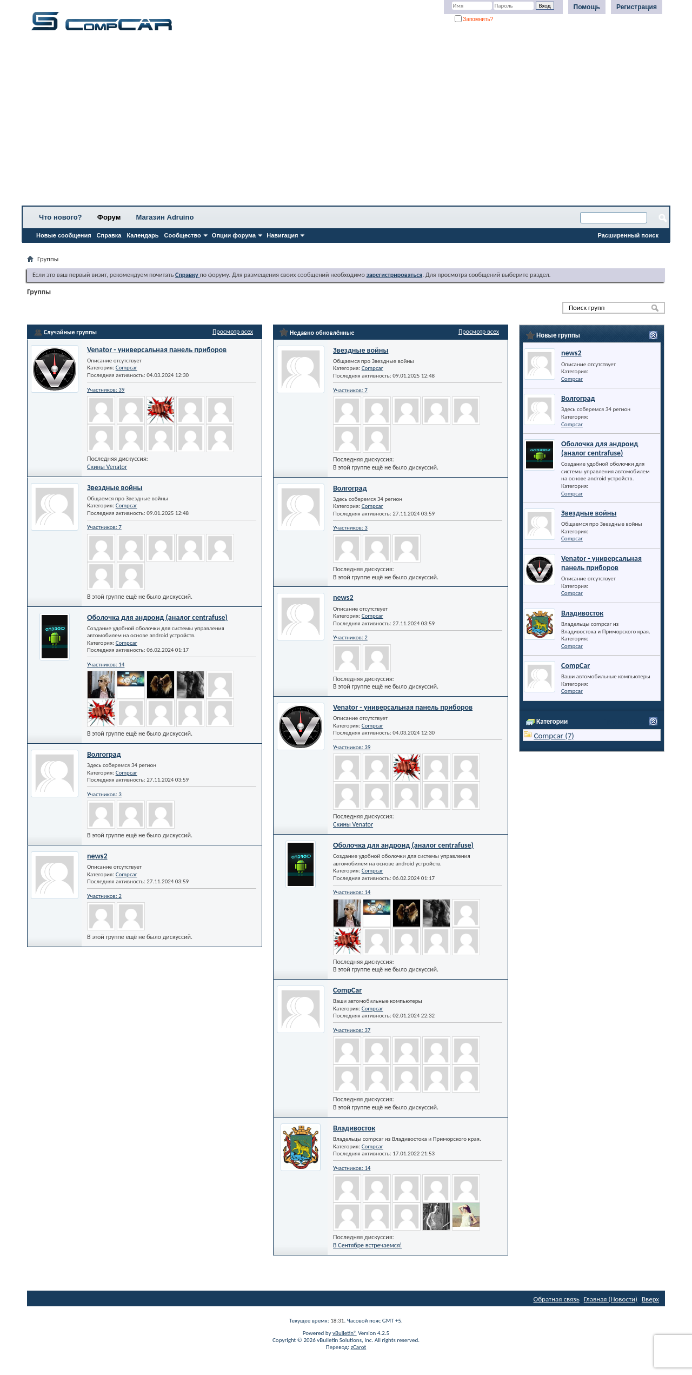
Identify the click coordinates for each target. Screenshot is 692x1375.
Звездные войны (114, 487)
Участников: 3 (104, 794)
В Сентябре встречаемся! (367, 1245)
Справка (109, 235)
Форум (109, 217)
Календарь (142, 235)
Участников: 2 (104, 896)
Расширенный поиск (628, 235)
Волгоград (104, 754)
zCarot (359, 1347)
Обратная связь (557, 1299)
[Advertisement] (338, 121)
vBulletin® (344, 1333)
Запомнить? (474, 19)
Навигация (282, 235)
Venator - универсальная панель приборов (157, 349)
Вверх (650, 1299)
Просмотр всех (232, 331)
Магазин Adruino (165, 217)
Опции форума (234, 235)
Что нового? (60, 217)
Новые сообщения (63, 235)
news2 (97, 856)
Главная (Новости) (610, 1299)
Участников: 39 (105, 389)
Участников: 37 (351, 1030)
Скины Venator (107, 467)
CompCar (347, 990)
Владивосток (354, 1128)
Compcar (126, 367)
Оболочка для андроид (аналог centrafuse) (157, 617)
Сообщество (182, 235)
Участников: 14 (105, 664)
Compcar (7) (554, 736)
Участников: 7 (104, 527)
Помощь (587, 7)
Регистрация (636, 7)
